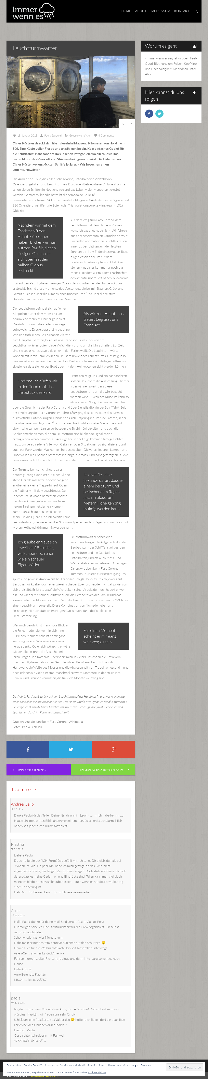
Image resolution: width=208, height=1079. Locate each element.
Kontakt (181, 11)
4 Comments (106, 135)
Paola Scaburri (53, 135)
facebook (149, 114)
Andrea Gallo (22, 804)
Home (126, 11)
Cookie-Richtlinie (97, 1072)
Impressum (160, 11)
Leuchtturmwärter (35, 47)
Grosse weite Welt (80, 135)
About (140, 11)
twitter (159, 114)
